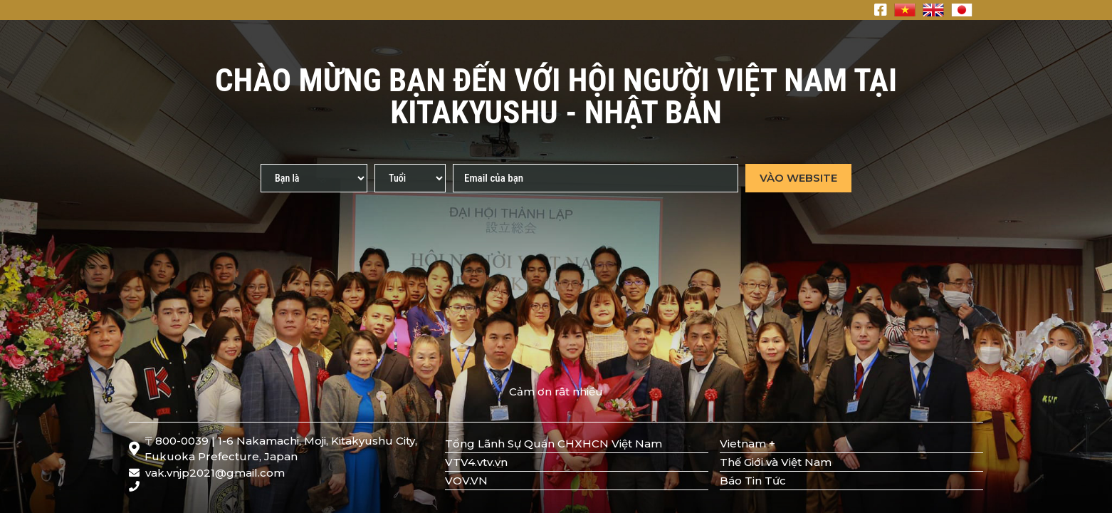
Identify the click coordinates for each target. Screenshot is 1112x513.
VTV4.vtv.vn (476, 462)
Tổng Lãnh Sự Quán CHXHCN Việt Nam (553, 443)
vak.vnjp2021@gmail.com (207, 473)
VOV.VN (466, 480)
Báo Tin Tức (753, 480)
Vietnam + (747, 443)
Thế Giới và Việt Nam (776, 462)
